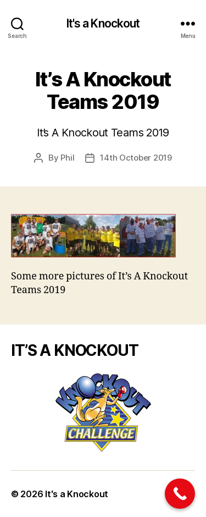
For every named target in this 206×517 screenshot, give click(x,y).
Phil (67, 157)
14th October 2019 (136, 157)
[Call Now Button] (180, 494)
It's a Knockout (103, 23)
